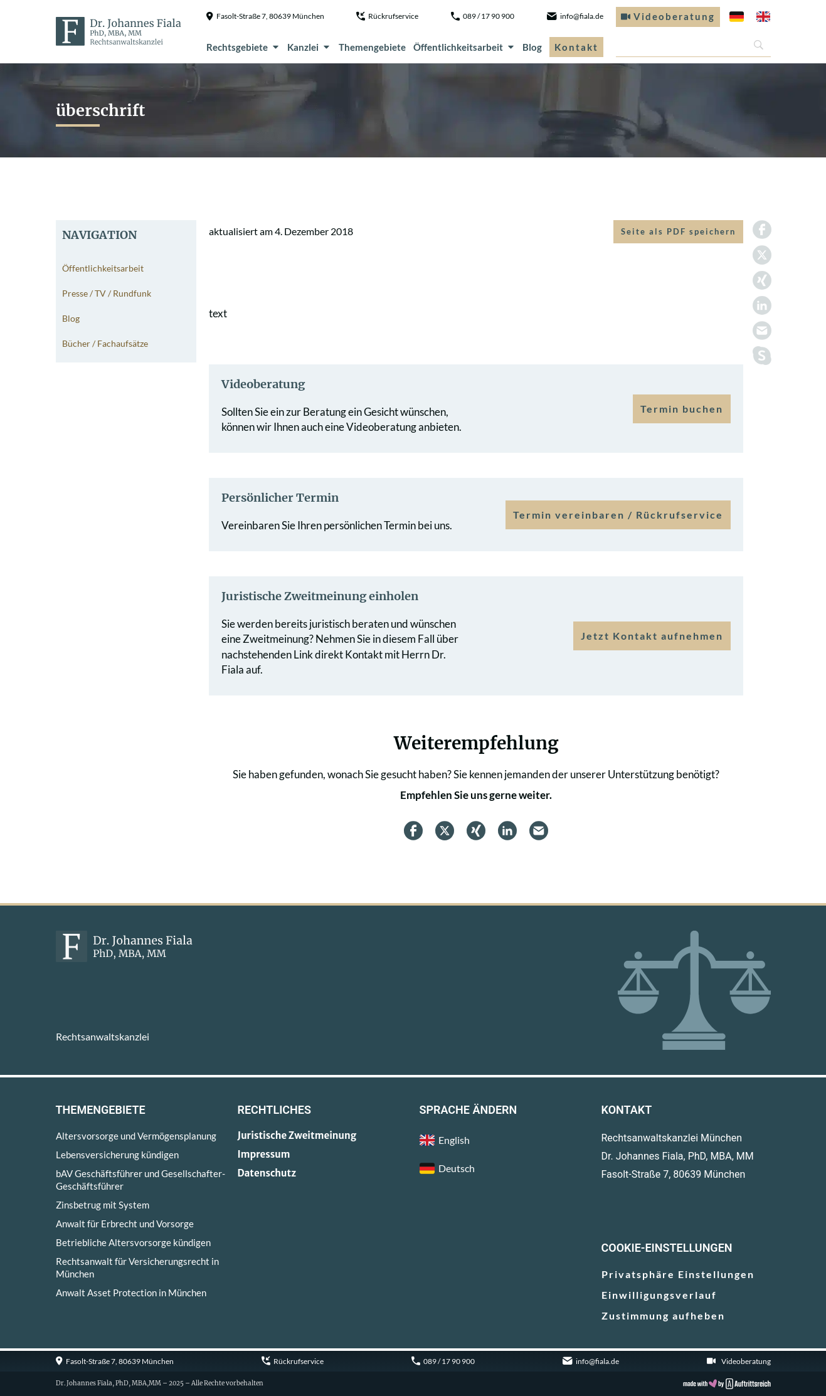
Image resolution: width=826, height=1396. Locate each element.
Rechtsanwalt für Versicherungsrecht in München (137, 1267)
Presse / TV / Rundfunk (106, 293)
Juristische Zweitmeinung (297, 1135)
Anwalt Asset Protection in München (131, 1292)
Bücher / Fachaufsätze (105, 343)
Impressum (264, 1154)
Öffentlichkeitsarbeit (464, 47)
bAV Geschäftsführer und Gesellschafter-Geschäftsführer (140, 1180)
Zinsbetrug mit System (102, 1204)
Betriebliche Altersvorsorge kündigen (133, 1242)
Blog (532, 47)
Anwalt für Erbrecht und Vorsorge (125, 1223)
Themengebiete (372, 47)
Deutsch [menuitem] (456, 1168)
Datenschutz (267, 1173)
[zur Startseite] (118, 31)
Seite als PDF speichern (678, 231)
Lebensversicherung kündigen (117, 1154)
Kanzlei (309, 47)
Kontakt (576, 47)
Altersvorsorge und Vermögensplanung (136, 1135)
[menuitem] (736, 17)
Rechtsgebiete (243, 47)
